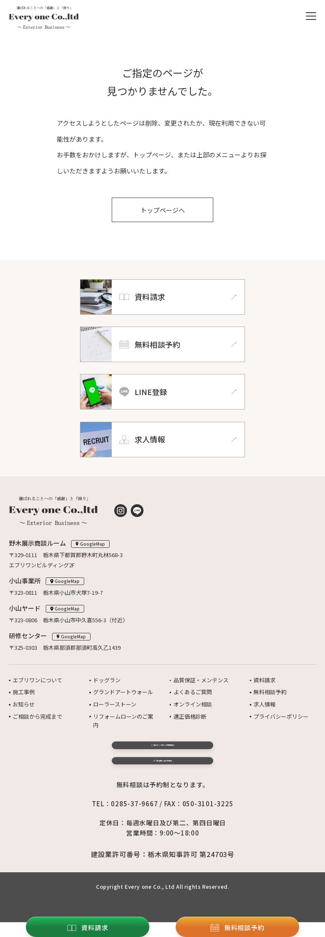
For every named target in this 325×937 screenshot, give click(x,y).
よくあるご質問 (193, 692)
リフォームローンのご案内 (123, 720)
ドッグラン (107, 680)
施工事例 (24, 692)
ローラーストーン (114, 704)
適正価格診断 (190, 716)
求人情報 (264, 704)
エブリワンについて (37, 680)
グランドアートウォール (123, 692)
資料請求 (264, 680)
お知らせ (24, 704)
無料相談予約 (269, 692)
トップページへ (162, 210)
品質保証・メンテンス (201, 680)
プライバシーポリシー (280, 716)
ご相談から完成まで (37, 716)
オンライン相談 (193, 704)
